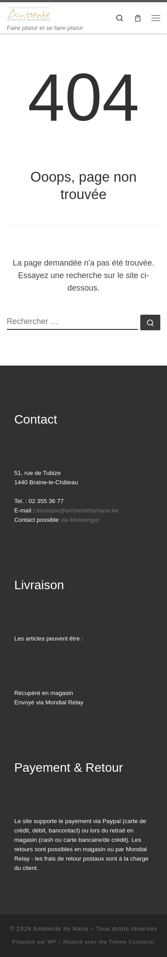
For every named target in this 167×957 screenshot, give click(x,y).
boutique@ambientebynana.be (77, 510)
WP (52, 942)
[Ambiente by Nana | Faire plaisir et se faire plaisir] (28, 13)
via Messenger (79, 519)
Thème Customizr (132, 942)
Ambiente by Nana (60, 928)
